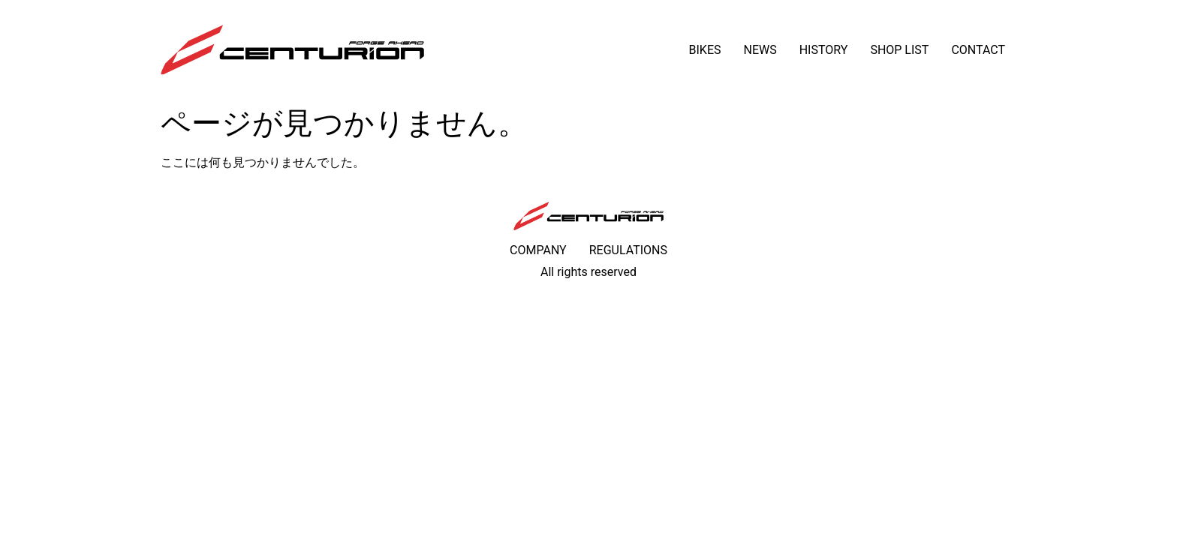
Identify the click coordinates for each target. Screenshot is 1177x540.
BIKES (705, 50)
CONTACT (978, 50)
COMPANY (538, 250)
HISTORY (823, 50)
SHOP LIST (899, 50)
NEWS (759, 50)
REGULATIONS (628, 250)
